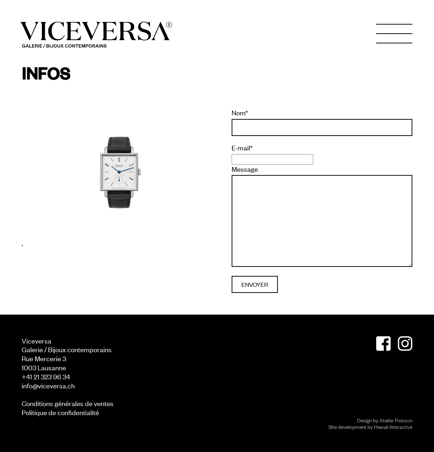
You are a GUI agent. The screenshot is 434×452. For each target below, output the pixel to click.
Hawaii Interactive (393, 426)
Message (245, 169)
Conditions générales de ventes (67, 403)
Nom (240, 112)
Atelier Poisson (395, 420)
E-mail (242, 147)
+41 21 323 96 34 (46, 376)
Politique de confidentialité (60, 412)
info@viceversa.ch (48, 385)
